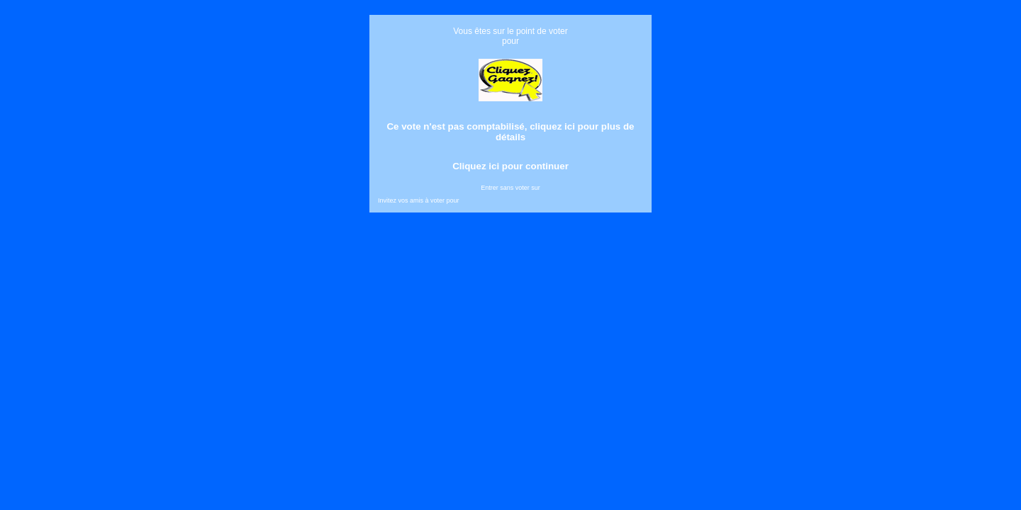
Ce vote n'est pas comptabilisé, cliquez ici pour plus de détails (510, 131)
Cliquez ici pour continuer (510, 166)
